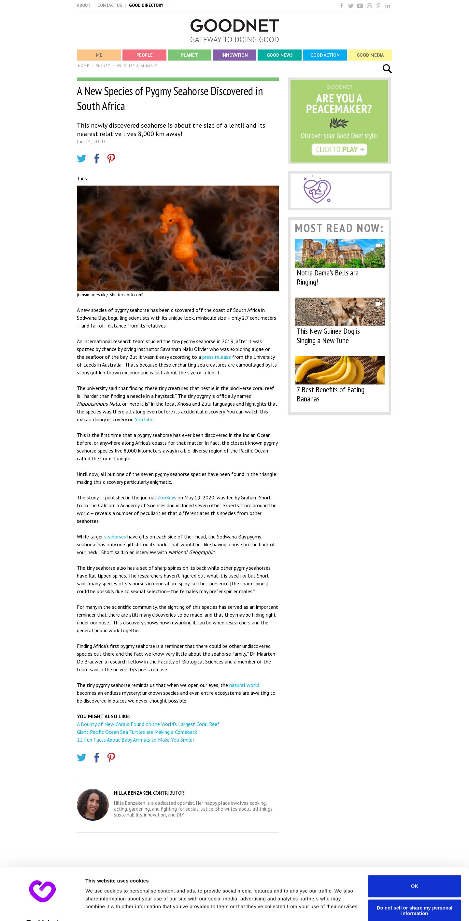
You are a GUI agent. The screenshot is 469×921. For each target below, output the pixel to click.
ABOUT (84, 5)
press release (216, 357)
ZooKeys (166, 497)
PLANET (103, 65)
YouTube (144, 419)
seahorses (115, 536)
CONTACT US (109, 5)
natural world (244, 685)
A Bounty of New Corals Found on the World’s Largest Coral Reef (148, 724)
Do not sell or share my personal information (415, 894)
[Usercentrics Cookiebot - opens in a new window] (42, 908)
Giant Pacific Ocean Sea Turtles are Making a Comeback (137, 732)
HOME (83, 65)
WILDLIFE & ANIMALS (137, 65)
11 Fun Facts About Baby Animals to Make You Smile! (135, 739)
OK (415, 869)
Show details (100, 908)
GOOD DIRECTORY (146, 5)
